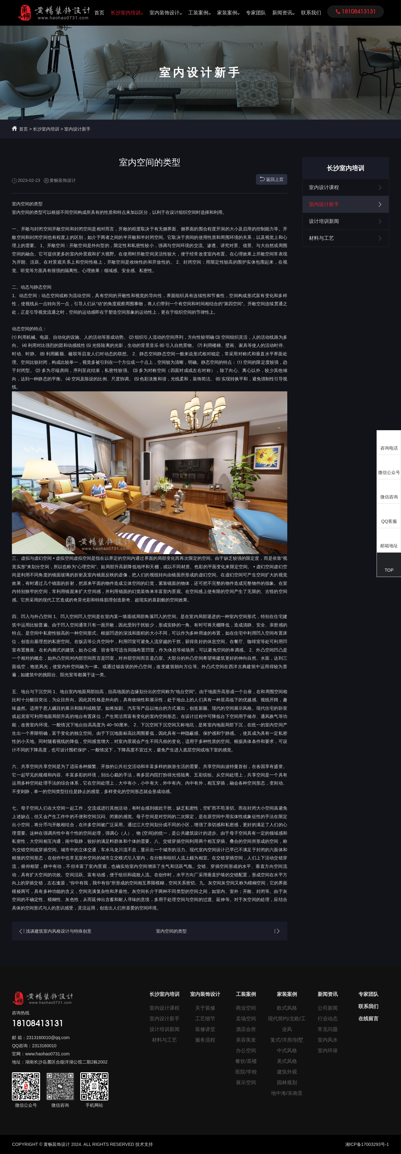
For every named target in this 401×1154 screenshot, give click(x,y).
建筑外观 (287, 1071)
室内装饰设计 (164, 12)
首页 (99, 12)
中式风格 (287, 1050)
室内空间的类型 (171, 931)
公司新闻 (328, 1008)
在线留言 (368, 1018)
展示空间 (246, 1082)
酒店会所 (246, 1029)
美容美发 (246, 1040)
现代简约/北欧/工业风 (287, 1024)
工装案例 (198, 12)
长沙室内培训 (126, 12)
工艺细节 (205, 1018)
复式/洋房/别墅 (286, 1040)
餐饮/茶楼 (246, 1061)
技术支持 (144, 1144)
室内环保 (328, 1050)
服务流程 (205, 1040)
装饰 (197, 378)
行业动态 (328, 1018)
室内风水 (328, 1040)
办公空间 (246, 1050)
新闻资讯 (282, 12)
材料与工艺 (346, 238)
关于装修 (205, 1008)
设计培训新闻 (346, 221)
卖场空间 (246, 1018)
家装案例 (227, 12)
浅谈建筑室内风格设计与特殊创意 (58, 931)
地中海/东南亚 (286, 1093)
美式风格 (287, 1061)
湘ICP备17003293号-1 (367, 1144)
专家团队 (256, 12)
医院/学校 (246, 1071)
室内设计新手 (77, 128)
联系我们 (311, 12)
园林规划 (287, 1082)
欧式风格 (287, 1008)
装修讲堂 (205, 1029)
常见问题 (328, 1029)
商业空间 (246, 1008)
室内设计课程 (346, 187)
